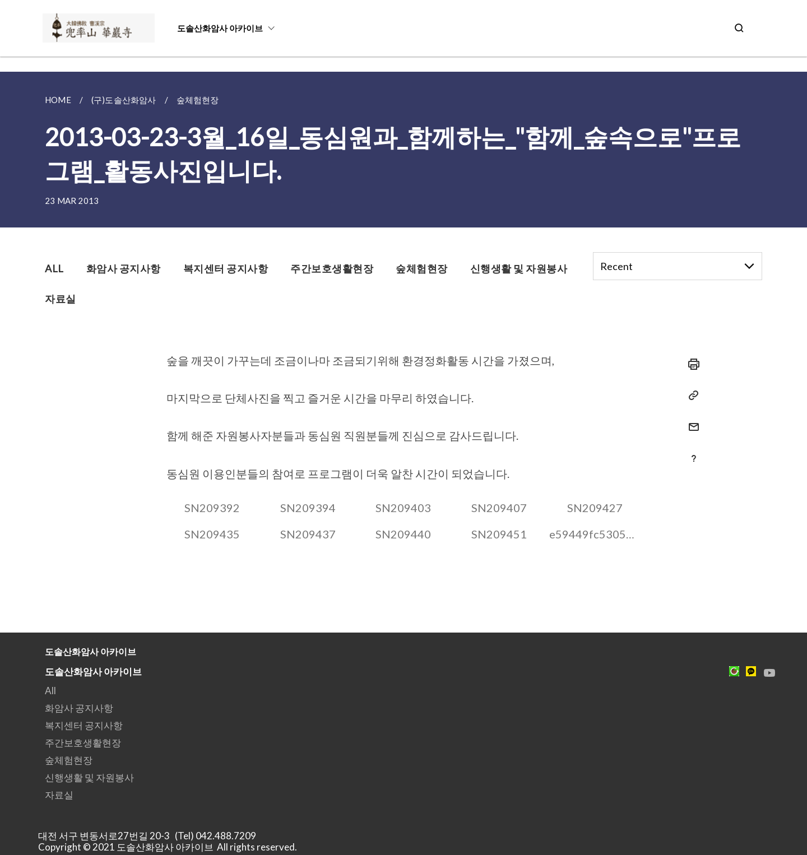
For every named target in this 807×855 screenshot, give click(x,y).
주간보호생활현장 (83, 743)
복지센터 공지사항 (84, 725)
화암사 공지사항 (79, 708)
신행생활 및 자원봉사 (89, 777)
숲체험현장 (68, 760)
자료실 (59, 795)
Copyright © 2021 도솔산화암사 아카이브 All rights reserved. (167, 847)
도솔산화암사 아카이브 (220, 28)
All (50, 690)
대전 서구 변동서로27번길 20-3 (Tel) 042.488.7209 (150, 836)
